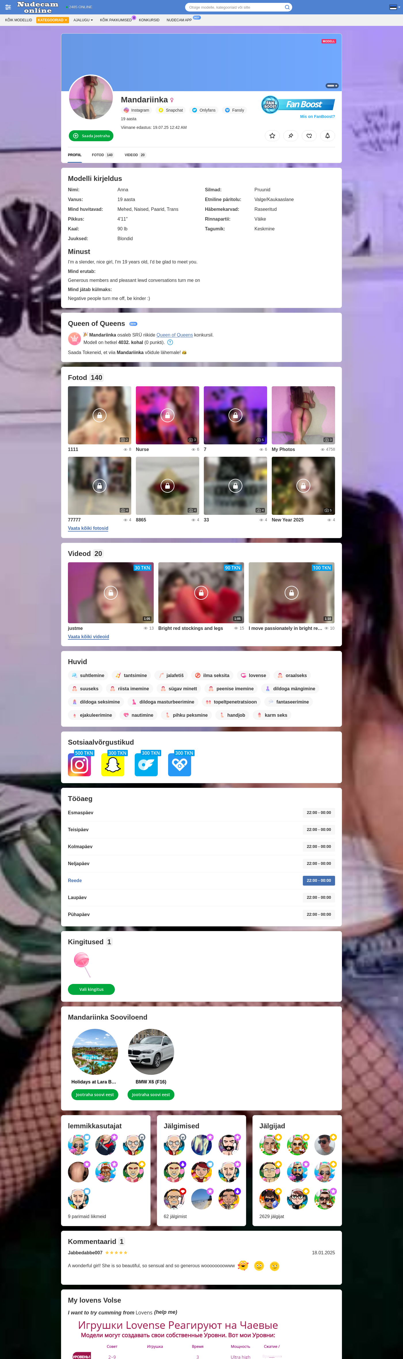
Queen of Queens (175, 334)
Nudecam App (181, 19)
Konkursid (149, 20)
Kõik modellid (18, 20)
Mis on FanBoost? (317, 116)
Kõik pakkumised (117, 19)
